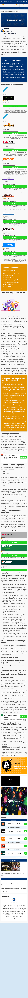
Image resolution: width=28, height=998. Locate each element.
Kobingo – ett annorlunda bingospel (11, 279)
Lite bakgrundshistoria (8, 275)
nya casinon (7, 914)
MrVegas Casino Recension (9, 104)
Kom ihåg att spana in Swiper (7, 891)
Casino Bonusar (4, 11)
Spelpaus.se (18, 827)
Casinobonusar (6, 906)
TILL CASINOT (23, 457)
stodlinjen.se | (24, 135)
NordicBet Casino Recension (9, 219)
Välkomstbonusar (7, 286)
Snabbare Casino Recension (9, 251)
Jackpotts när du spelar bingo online (11, 282)
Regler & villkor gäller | (19, 135)
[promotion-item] (14, 535)
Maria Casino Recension (8, 148)
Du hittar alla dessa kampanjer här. (10, 738)
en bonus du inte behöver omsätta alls (10, 754)
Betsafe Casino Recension (9, 235)
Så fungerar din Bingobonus (10, 272)
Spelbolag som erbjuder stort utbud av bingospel (14, 273)
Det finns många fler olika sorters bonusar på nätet (14, 288)
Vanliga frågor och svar (8, 284)
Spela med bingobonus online (10, 270)
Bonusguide (11, 11)
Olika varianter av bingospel (9, 277)
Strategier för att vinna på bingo (10, 281)
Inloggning (22, 1)
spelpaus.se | (15, 108)
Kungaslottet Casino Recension (10, 131)
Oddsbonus (4, 746)
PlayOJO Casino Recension (9, 184)
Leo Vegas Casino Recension (9, 201)
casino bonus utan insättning (17, 359)
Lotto (8, 439)
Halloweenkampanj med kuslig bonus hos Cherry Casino (13, 888)
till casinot (15, 106)
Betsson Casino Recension (9, 165)
